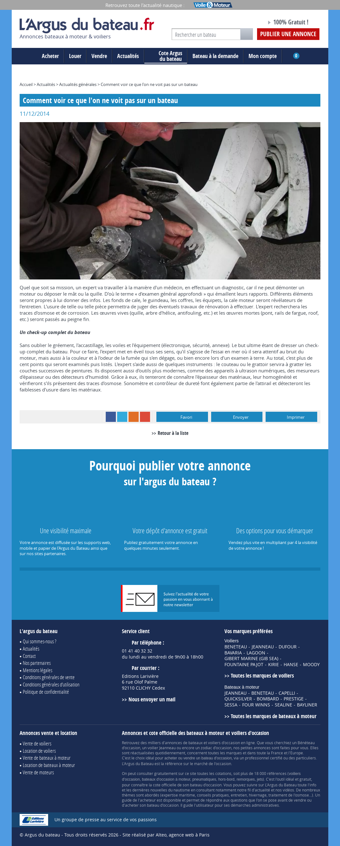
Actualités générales (78, 84)
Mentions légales (37, 670)
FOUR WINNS (256, 705)
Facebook (111, 417)
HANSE (291, 664)
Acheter (50, 56)
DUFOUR (288, 647)
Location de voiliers (39, 750)
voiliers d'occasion (224, 742)
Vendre (99, 56)
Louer (75, 56)
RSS (134, 417)
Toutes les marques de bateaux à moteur (274, 716)
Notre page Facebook (250, 23)
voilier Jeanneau (162, 747)
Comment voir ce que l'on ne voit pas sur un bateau (149, 84)
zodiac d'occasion (216, 747)
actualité (262, 789)
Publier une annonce (288, 34)
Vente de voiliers (37, 743)
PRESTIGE (294, 699)
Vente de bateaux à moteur (47, 757)
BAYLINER (307, 705)
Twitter (122, 417)
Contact (29, 655)
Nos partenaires (37, 662)
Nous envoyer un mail (152, 699)
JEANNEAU (263, 647)
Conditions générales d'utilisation (51, 684)
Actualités (128, 56)
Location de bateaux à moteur (49, 765)
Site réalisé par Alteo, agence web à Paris (166, 835)
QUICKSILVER (238, 699)
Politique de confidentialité (46, 691)
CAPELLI (287, 693)
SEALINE (283, 705)
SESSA (230, 705)
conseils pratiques (213, 794)
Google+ (145, 417)
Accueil (26, 84)
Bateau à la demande (215, 56)
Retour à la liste (173, 433)
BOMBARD (268, 699)
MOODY (311, 664)
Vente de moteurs (38, 772)
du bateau (165, 56)
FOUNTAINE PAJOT (243, 664)
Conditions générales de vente (49, 677)
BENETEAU (235, 647)
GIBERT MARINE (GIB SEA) (251, 658)
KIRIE (273, 664)
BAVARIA (233, 653)
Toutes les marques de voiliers (262, 675)
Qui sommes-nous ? (39, 641)
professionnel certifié (263, 757)
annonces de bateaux (184, 742)
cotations (223, 773)
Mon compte (263, 56)
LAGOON (256, 653)
